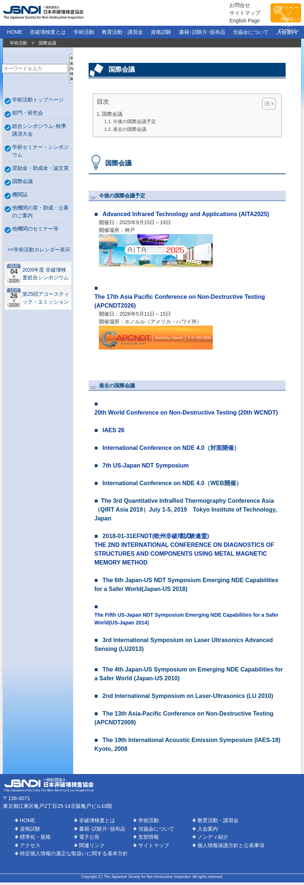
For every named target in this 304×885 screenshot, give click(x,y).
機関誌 (20, 197)
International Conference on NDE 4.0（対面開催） (171, 450)
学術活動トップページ (38, 102)
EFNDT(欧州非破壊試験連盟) (171, 538)
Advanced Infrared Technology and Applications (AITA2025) (186, 217)
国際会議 (22, 184)
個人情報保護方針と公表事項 (230, 848)
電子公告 (89, 839)
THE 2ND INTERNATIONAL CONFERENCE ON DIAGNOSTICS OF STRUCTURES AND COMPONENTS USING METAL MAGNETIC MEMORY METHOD (184, 556)
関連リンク (92, 848)
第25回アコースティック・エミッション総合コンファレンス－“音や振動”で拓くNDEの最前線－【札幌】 (45, 300)
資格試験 (161, 34)
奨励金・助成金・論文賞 (40, 170)
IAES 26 (114, 433)
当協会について (251, 34)
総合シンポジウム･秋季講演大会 (39, 132)
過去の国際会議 (129, 132)
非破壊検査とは (48, 34)
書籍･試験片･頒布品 (202, 34)
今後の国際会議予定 (134, 124)
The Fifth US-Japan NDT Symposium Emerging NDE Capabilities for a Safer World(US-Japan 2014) (186, 621)
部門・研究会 (27, 115)
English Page (223, 22)
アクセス (30, 848)
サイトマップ (223, 14)
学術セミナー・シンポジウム (40, 153)
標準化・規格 (35, 839)
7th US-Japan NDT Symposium (146, 468)
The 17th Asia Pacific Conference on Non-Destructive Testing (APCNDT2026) (179, 303)
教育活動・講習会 (122, 34)
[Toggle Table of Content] (265, 106)
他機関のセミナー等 (35, 231)
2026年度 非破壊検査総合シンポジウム (45, 276)
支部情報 (148, 839)
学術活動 (84, 34)
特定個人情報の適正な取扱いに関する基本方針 (74, 856)
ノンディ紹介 (212, 839)
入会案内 (286, 34)
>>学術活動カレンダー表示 (37, 252)
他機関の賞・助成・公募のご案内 (40, 214)
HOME (14, 34)
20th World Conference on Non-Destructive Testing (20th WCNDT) (186, 415)
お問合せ (218, 6)
